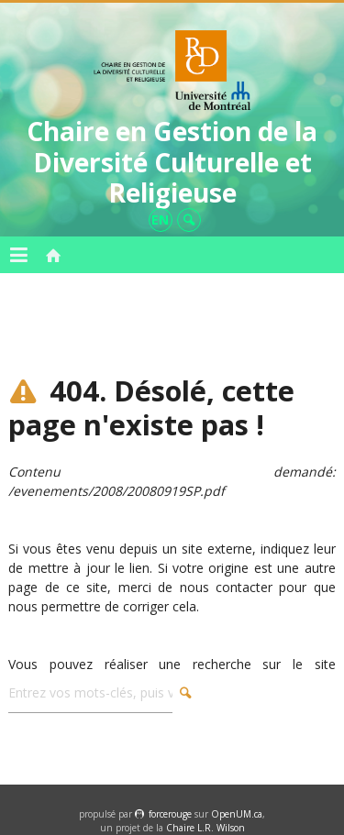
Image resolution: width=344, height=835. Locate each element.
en (160, 219)
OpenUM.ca (236, 814)
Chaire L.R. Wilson (205, 827)
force (170, 814)
